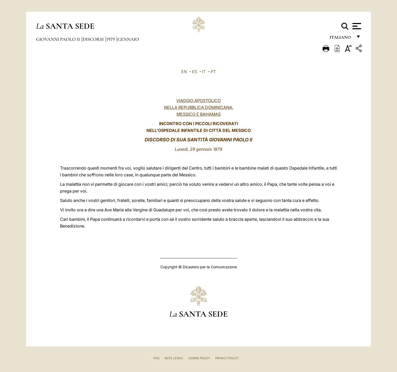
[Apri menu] (356, 26)
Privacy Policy (226, 358)
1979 (111, 39)
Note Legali (174, 358)
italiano (341, 38)
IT (204, 71)
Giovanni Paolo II (58, 39)
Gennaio (128, 39)
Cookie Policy (199, 358)
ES (194, 71)
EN (184, 71)
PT (213, 71)
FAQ (156, 358)
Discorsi (94, 39)
